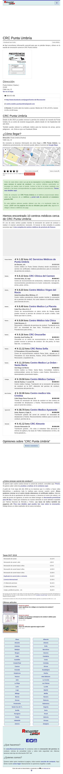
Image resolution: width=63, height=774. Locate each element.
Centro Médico (56, 42)
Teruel (46, 713)
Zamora (17, 724)
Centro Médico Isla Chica (42, 320)
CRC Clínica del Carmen (42, 276)
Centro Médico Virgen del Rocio (35, 291)
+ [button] (5, 149)
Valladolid (17, 720)
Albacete (46, 639)
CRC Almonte (37, 423)
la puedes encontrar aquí (41, 595)
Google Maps (53, 145)
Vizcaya (45, 720)
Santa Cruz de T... (17, 707)
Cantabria (46, 656)
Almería (45, 643)
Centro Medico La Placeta (42, 306)
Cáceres (45, 653)
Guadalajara (46, 670)
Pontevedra (17, 703)
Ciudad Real (17, 663)
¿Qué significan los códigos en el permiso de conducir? (36, 607)
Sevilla (17, 710)
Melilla (46, 693)
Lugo (17, 690)
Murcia (17, 697)
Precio (57, 484)
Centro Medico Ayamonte (43, 409)
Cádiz (17, 656)
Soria (45, 710)
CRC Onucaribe (37, 334)
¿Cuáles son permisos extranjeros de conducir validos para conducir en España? (37, 617)
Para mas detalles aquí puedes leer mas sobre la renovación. (37, 504)
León (17, 686)
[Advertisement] (31, 21)
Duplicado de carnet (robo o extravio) (15, 576)
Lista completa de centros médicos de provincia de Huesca (34, 227)
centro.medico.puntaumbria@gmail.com (20, 104)
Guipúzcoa (17, 673)
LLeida (46, 686)
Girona (46, 666)
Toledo (17, 717)
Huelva (46, 673)
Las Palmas (45, 683)
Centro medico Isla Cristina (32, 394)
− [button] (5, 152)
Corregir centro (29, 174)
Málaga (17, 693)
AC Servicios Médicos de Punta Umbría (35, 260)
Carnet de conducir (24, 605)
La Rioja (17, 683)
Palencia (46, 700)
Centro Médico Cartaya (42, 379)
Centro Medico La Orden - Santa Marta (36, 363)
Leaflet (42, 165)
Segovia (45, 707)
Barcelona (46, 649)
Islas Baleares (46, 676)
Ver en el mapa (8, 91)
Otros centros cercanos (31, 171)
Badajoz (17, 649)
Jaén (17, 680)
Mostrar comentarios (31, 446)
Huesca (17, 676)
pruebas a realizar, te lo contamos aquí (34, 486)
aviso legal (17, 764)
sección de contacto (48, 761)
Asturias (17, 646)
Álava (17, 639)
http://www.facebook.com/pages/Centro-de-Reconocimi (25, 100)
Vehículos (21, 625)
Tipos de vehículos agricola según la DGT (32, 626)
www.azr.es (46, 768)
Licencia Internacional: (11, 579)
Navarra (45, 697)
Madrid (46, 690)
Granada (17, 670)
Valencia (45, 717)
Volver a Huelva (54, 171)
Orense (17, 700)
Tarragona (17, 713)
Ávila (45, 646)
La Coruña (46, 680)
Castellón (17, 659)
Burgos (17, 653)
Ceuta (46, 659)
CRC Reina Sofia (39, 348)
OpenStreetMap (50, 165)
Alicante (17, 643)
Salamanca (45, 703)
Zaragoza (46, 724)
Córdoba (46, 663)
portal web (35, 197)
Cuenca (17, 666)
